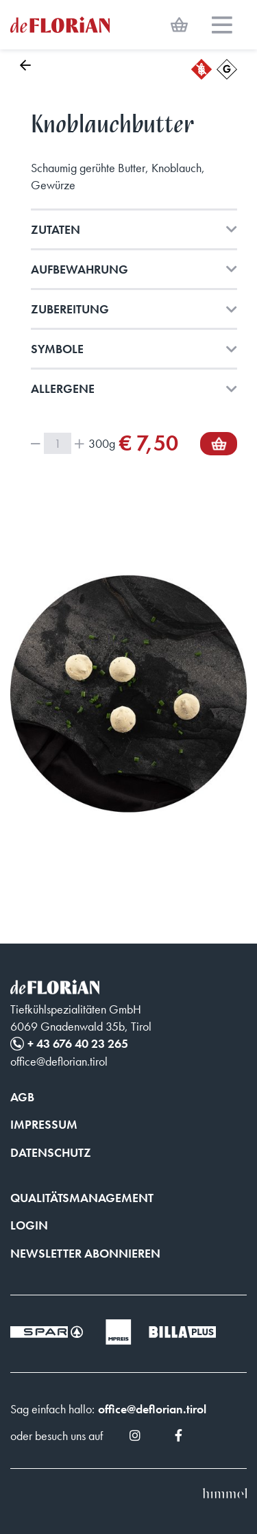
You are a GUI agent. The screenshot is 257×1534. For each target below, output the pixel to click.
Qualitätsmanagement (82, 1198)
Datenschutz (50, 1152)
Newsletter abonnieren (85, 1253)
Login (29, 1225)
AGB (22, 1097)
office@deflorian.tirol (152, 1409)
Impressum (43, 1124)
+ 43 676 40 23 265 (77, 1043)
